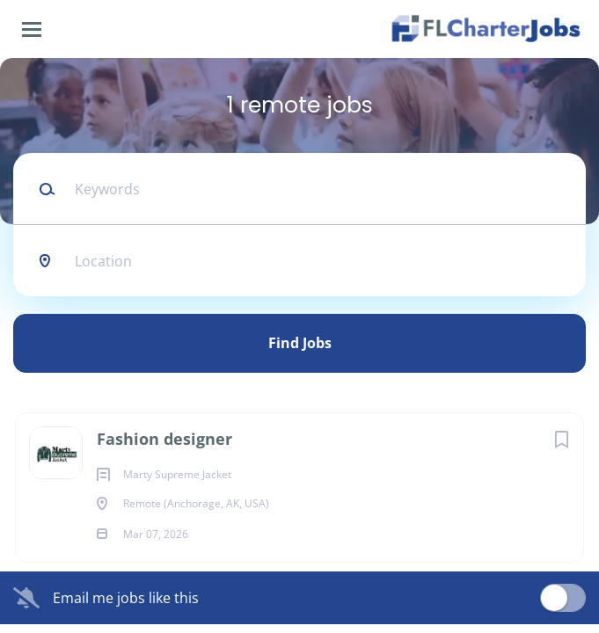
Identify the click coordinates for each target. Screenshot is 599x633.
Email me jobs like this (126, 598)
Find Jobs (300, 343)
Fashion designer (164, 438)
